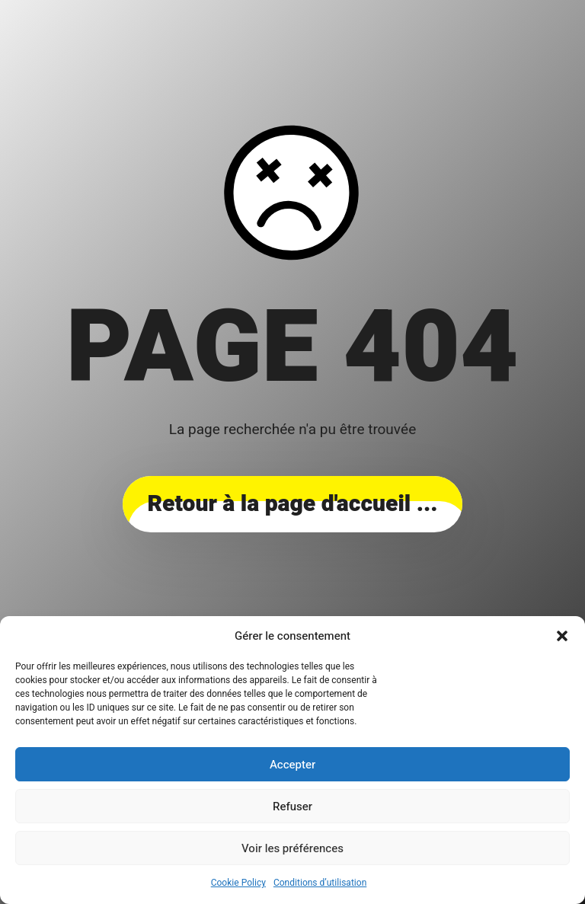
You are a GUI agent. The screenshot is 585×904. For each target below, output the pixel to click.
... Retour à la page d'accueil (292, 504)
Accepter (292, 764)
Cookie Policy (238, 883)
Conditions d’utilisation (319, 883)
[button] (562, 636)
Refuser (292, 806)
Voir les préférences (292, 848)
